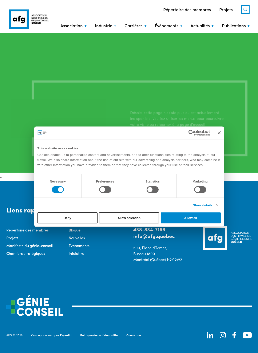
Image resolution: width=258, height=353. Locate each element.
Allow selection (129, 218)
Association (71, 25)
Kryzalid (66, 335)
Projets (226, 9)
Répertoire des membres (187, 9)
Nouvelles (77, 237)
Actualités (200, 25)
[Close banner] (219, 132)
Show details (203, 205)
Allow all (190, 218)
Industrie (103, 25)
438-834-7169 (149, 229)
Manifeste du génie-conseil (29, 245)
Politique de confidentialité (99, 335)
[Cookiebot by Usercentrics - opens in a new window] (191, 133)
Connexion (133, 335)
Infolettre (76, 253)
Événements (166, 25)
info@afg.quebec (154, 235)
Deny (67, 218)
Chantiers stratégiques (25, 253)
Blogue (74, 230)
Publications (234, 25)
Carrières (133, 25)
